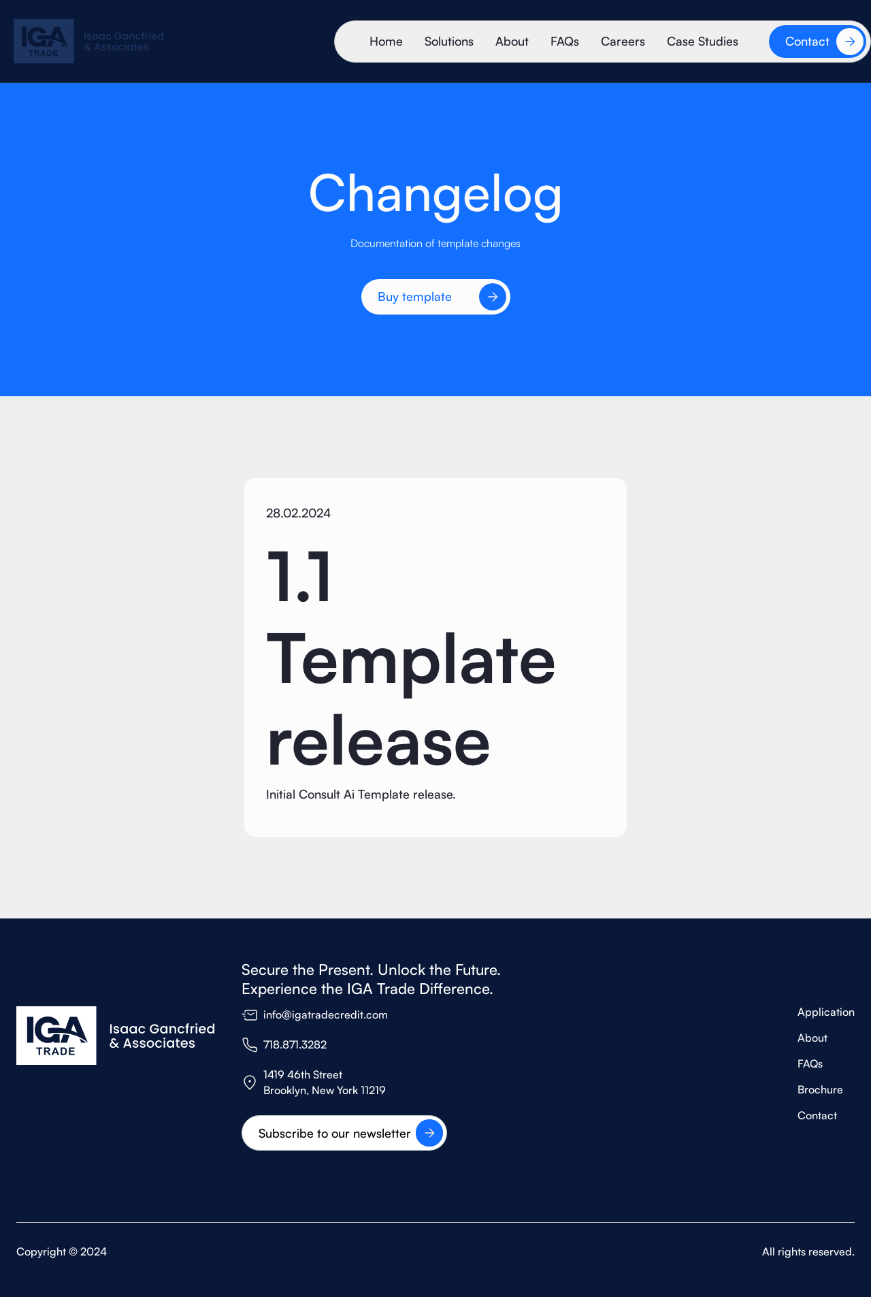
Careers (623, 40)
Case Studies (702, 40)
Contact (817, 1115)
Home (386, 40)
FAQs (564, 40)
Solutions (449, 40)
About (512, 40)
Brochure (820, 1089)
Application (826, 1012)
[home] (88, 41)
